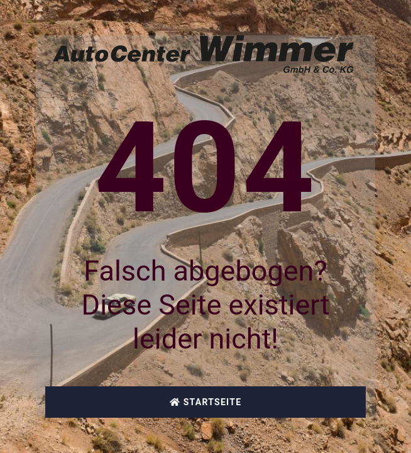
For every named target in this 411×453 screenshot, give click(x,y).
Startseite (206, 402)
